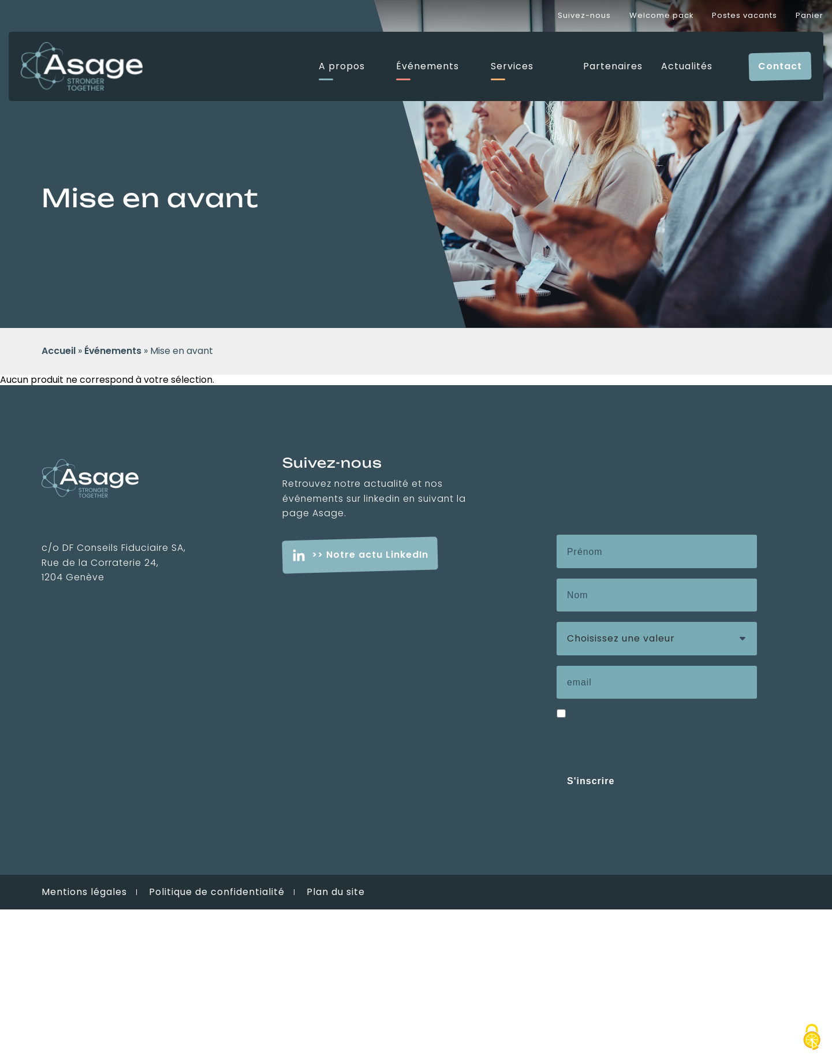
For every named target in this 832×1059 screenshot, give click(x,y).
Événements (427, 66)
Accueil (59, 350)
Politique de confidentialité (217, 891)
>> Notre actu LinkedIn (370, 554)
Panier (809, 16)
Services (512, 66)
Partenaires (613, 66)
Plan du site (336, 891)
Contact (780, 66)
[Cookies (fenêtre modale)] (812, 1038)
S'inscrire (590, 781)
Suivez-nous (584, 16)
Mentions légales (84, 891)
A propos (342, 66)
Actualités (686, 66)
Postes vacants (744, 16)
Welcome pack (661, 16)
